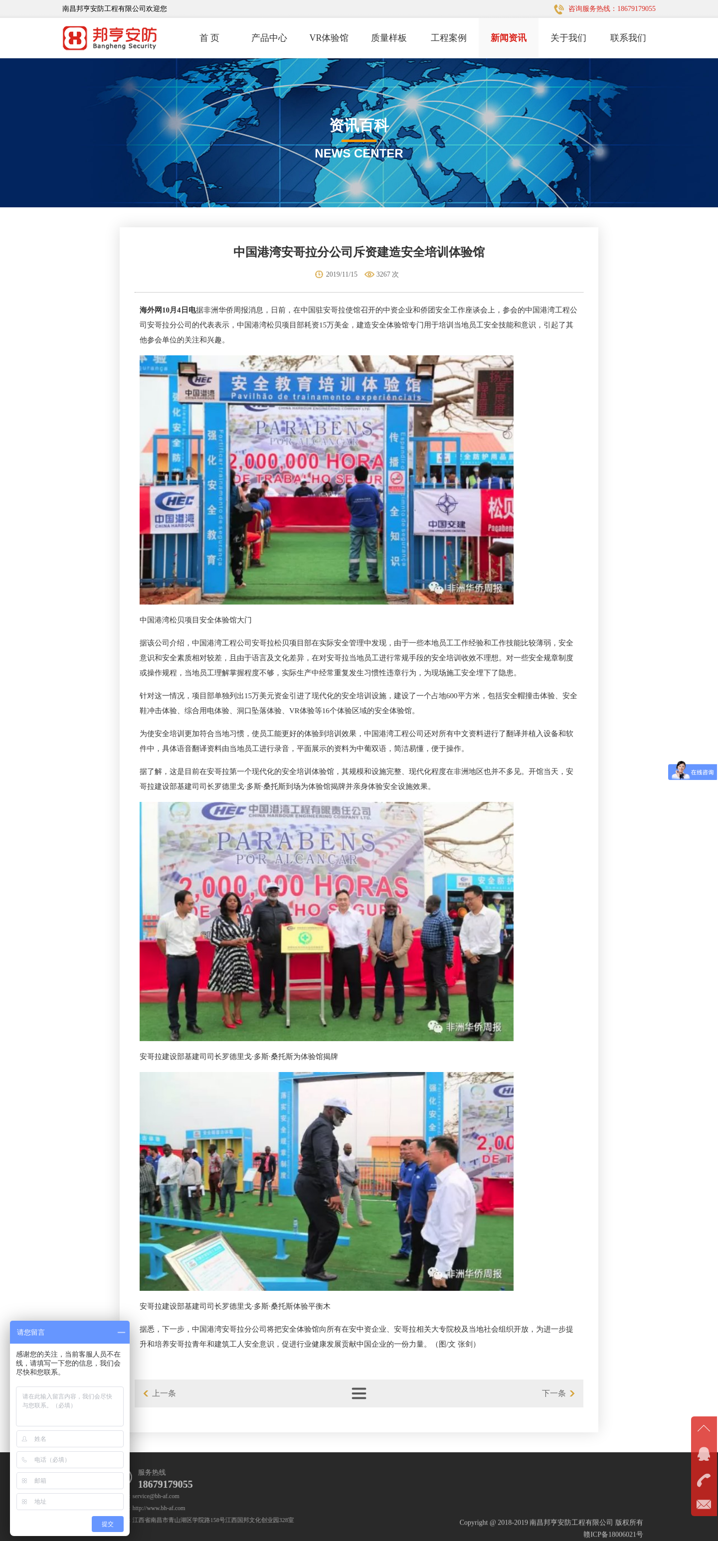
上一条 (164, 1393)
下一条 (554, 1393)
